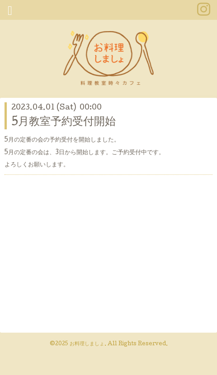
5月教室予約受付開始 (63, 122)
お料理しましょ (87, 344)
